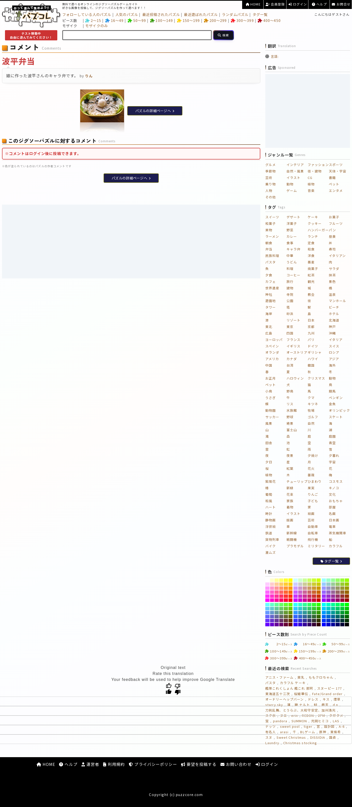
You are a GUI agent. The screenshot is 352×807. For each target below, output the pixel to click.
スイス (334, 346)
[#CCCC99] (305, 584)
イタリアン (337, 255)
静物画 (270, 520)
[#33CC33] (314, 608)
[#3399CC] (300, 612)
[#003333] (342, 620)
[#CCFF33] (314, 580)
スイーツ (272, 217)
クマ (311, 397)
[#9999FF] (324, 588)
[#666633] (286, 616)
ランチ (313, 236)
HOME (253, 4)
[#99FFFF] (324, 580)
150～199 (188, 20)
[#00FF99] (333, 604)
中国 (268, 365)
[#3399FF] (295, 612)
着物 (289, 507)
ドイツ (313, 346)
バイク (270, 546)
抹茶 (332, 275)
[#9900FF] (324, 600)
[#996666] (338, 592)
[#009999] (333, 612)
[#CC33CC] (300, 596)
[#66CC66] (281, 608)
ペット (334, 184)
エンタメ (336, 190)
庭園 (332, 436)
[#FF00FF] (267, 600)
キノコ (334, 487)
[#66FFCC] (272, 604)
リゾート (293, 320)
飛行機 (313, 539)
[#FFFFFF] (267, 580)
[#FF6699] (277, 592)
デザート (293, 217)
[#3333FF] (295, 620)
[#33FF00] (319, 604)
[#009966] (338, 612)
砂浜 (289, 313)
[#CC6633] (314, 592)
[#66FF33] (286, 604)
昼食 (332, 236)
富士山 (291, 429)
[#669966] (281, 612)
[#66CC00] (290, 608)
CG (310, 177)
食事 (289, 243)
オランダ (272, 352)
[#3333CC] (300, 620)
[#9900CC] (328, 600)
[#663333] (286, 620)
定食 (311, 243)
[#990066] (338, 600)
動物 (289, 184)
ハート (270, 507)
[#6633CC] (272, 620)
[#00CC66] (338, 608)
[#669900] (290, 612)
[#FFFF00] (290, 580)
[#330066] (309, 624)
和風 (268, 500)
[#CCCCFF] (295, 584)
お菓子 (334, 217)
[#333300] (319, 620)
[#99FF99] (333, 580)
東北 (268, 326)
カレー (291, 236)
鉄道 (268, 533)
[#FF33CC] (272, 596)
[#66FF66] (281, 604)
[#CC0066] (309, 600)
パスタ (270, 262)
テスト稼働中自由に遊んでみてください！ (31, 35)
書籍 (332, 177)
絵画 (311, 513)
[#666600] (290, 616)
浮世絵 (270, 526)
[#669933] (286, 612)
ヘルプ (319, 4)
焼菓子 (313, 268)
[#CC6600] (319, 592)
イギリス (293, 346)
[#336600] (319, 616)
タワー (270, 307)
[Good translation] (168, 689)
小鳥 (268, 391)
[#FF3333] (286, 596)
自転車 (313, 533)
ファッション (318, 164)
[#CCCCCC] (300, 584)
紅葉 (289, 468)
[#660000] (290, 624)
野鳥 (289, 391)
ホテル (334, 313)
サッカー (272, 416)
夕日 (268, 462)
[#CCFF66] (309, 580)
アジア (334, 358)
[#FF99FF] (267, 588)
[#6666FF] (267, 616)
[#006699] (333, 616)
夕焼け (313, 455)
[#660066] (281, 624)
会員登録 (275, 4)
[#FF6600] (290, 592)
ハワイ (313, 358)
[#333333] (314, 620)
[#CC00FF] (295, 600)
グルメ (270, 164)
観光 (311, 281)
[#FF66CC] (272, 592)
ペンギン (336, 397)
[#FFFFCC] (272, 580)
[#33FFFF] (295, 604)
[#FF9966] (281, 588)
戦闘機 (291, 539)
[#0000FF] (324, 624)
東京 (289, 326)
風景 (268, 423)
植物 (311, 184)
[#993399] (333, 596)
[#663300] (290, 620)
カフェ (270, 281)
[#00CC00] (347, 608)
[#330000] (319, 624)
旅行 (289, 281)
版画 (289, 520)
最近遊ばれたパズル (201, 14)
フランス (293, 339)
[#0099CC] (328, 612)
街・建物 (315, 171)
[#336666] (309, 616)
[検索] (223, 35)
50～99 (137, 20)
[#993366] (338, 596)
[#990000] (347, 600)
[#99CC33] (342, 584)
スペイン (272, 346)
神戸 (332, 326)
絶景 (289, 423)
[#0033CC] (328, 620)
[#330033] (314, 624)
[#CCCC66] (309, 584)
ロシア (334, 352)
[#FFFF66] (281, 580)
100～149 (161, 20)
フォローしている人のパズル (86, 14)
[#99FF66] (338, 580)
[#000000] (347, 624)
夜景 (289, 455)
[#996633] (342, 592)
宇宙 (332, 462)
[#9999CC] (328, 588)
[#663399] (277, 620)
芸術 (268, 177)
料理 (289, 268)
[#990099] (333, 600)
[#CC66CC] (300, 592)
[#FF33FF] (267, 596)
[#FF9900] (290, 588)
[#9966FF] (324, 592)
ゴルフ (313, 416)
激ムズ (270, 552)
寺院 (289, 294)
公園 (289, 300)
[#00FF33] (342, 604)
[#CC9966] (309, 588)
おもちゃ (336, 500)
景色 (332, 281)
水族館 (291, 410)
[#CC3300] (319, 596)
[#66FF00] (290, 604)
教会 (311, 294)
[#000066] (338, 624)
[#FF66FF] (267, 592)
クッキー (315, 223)
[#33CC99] (305, 608)
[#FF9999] (277, 588)
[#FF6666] (281, 592)
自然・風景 (295, 171)
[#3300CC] (300, 624)
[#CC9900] (319, 588)
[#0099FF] (324, 612)
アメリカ (272, 358)
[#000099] (333, 624)
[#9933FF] (324, 596)
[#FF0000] (290, 600)
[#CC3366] (309, 596)
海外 (332, 365)
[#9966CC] (328, 592)
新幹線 (291, 533)
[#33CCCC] (300, 608)
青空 (332, 442)
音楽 (311, 190)
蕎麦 (311, 262)
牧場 (311, 410)
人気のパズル (126, 14)
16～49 (114, 20)
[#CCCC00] (319, 584)
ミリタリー (316, 546)
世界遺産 (272, 288)
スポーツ (336, 164)
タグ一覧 (260, 14)
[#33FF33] (314, 604)
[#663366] (281, 620)
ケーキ (313, 217)
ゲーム (291, 190)
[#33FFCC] (300, 604)
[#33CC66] (309, 608)
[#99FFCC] (328, 580)
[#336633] (314, 616)
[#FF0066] (281, 600)
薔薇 (311, 475)
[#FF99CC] (272, 588)
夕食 (268, 275)
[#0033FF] (324, 620)
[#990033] (342, 600)
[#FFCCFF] (267, 584)
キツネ (313, 404)
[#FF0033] (286, 600)
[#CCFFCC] (300, 580)
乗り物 (270, 184)
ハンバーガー (318, 230)
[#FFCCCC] (272, 584)
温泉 (332, 294)
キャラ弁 (293, 249)
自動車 (313, 526)
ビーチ (334, 307)
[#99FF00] (347, 580)
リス (289, 404)
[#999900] (347, 588)
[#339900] (319, 612)
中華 (289, 255)
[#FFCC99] (277, 584)
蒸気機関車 (338, 533)
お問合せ (341, 4)
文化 (332, 494)
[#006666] (338, 616)
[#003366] (338, 620)
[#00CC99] (333, 608)
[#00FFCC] (328, 604)
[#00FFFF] (324, 604)
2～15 (93, 20)
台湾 (289, 365)
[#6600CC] (272, 624)
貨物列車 (272, 539)
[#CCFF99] (305, 580)
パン (332, 230)
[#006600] (347, 616)
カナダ (291, 358)
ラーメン (272, 236)
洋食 (311, 255)
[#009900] (347, 612)
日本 (311, 320)
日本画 (334, 520)
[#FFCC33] (286, 584)
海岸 (268, 313)
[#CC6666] (309, 592)
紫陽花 (270, 481)
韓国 (311, 365)
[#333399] (305, 620)
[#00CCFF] (324, 608)
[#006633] (342, 616)
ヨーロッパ (274, 339)
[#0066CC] (328, 616)
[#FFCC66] (281, 584)
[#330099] (305, 624)
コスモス (336, 481)
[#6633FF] (267, 620)
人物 (268, 190)
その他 (270, 197)
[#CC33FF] (295, 596)
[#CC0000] (319, 600)
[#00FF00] (347, 604)
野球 (289, 416)
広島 (268, 333)
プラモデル (295, 546)
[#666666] (281, 616)
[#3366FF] (295, 616)
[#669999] (277, 612)
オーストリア (296, 352)
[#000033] (342, 624)
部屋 (332, 507)
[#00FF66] (338, 604)
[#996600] (347, 592)
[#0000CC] (328, 624)
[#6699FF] (267, 612)
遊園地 (270, 300)
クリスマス (316, 378)
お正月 (270, 378)
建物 (289, 288)
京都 (311, 326)
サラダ (334, 268)
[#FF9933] (286, 588)
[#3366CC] (300, 616)
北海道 (334, 320)
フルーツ (336, 223)
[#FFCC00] (290, 584)
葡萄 (268, 494)
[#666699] (277, 616)
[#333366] (309, 620)
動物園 (270, 410)
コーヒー (293, 275)
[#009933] (342, 612)
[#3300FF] (295, 624)
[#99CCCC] (328, 584)
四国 (289, 333)
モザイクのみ (96, 25)
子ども (313, 500)
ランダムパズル (235, 14)
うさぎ (270, 397)
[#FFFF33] (286, 580)
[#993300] (347, 596)
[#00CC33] (342, 608)
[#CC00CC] (300, 600)
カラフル (336, 546)
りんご (313, 494)
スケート (336, 416)
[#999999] (333, 588)
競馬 (332, 391)
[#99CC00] (347, 584)
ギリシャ (315, 352)
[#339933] (314, 612)
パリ (311, 339)
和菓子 (270, 223)
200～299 (215, 20)
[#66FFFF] (267, 604)
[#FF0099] (277, 600)
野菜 (289, 230)
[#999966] (338, 588)
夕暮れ (334, 455)
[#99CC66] (338, 584)
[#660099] (277, 624)
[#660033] (286, 624)
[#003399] (333, 620)
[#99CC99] (333, 584)
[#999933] (342, 588)
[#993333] (342, 596)
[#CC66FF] (295, 592)
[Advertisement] (131, 241)
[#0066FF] (324, 616)
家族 (289, 500)
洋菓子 (291, 223)
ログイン (297, 4)
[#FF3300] (290, 596)
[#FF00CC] (272, 600)
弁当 (268, 249)
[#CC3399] (305, 596)
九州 (311, 333)
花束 (289, 494)
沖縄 (332, 333)
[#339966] (309, 612)
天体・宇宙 (338, 171)
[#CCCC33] (314, 584)
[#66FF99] (277, 604)
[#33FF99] (305, 604)
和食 (311, 249)
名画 (332, 513)
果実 (311, 487)
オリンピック (339, 410)
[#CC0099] (305, 600)
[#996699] (333, 592)
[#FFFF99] (277, 580)
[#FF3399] (277, 596)
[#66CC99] (277, 608)
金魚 (332, 404)
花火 (311, 468)
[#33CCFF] (295, 608)
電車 (332, 526)
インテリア (295, 164)
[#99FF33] (342, 580)
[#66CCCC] (272, 608)
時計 (268, 513)
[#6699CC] (272, 612)
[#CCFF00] (319, 580)
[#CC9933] (314, 588)
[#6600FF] (267, 624)
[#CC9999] (305, 588)
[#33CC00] (319, 608)
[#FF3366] (281, 596)
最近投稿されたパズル (161, 14)
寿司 (332, 249)
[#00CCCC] (328, 608)
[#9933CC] (328, 596)
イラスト (293, 177)
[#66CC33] (286, 608)
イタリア (336, 339)
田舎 (268, 442)
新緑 (289, 487)
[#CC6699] (305, 592)
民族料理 (272, 255)
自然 (311, 423)
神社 (268, 294)
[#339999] (305, 612)
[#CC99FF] (295, 588)
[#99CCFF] (324, 584)
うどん (291, 262)
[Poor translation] (177, 689)
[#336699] (305, 616)
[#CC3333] (314, 596)
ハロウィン (295, 378)
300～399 (242, 20)
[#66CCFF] (267, 608)
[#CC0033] (314, 600)
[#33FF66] (309, 604)
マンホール (338, 300)
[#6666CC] (272, 616)
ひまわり (315, 481)
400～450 (269, 20)
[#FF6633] (286, 592)
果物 (268, 230)
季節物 (270, 171)
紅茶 (311, 275)
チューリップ (297, 481)
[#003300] (347, 620)
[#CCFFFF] (295, 580)
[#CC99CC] (300, 588)
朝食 (268, 243)
